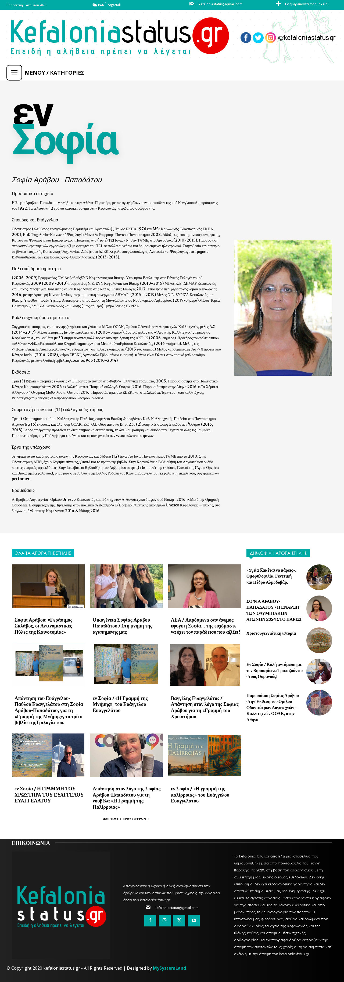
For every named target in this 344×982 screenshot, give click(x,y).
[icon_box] (301, 4)
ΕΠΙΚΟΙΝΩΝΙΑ (31, 839)
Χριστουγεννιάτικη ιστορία (271, 633)
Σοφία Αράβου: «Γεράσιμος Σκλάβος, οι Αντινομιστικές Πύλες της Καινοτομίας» (49, 625)
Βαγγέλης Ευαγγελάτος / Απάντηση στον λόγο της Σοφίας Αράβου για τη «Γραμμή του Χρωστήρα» (203, 705)
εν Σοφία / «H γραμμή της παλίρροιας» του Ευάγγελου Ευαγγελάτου (199, 792)
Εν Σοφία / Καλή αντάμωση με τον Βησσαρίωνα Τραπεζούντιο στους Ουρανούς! (274, 670)
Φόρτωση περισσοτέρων (126, 816)
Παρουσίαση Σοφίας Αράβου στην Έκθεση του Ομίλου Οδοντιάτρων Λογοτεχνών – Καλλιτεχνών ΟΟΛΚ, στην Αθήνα (272, 707)
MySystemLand (169, 965)
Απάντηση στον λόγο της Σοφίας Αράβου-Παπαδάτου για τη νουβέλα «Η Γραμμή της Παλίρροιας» (125, 794)
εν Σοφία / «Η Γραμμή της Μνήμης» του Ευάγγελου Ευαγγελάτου (119, 702)
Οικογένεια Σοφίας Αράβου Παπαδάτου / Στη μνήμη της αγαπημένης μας (121, 625)
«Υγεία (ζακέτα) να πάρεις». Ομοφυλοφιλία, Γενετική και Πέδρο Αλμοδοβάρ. (271, 576)
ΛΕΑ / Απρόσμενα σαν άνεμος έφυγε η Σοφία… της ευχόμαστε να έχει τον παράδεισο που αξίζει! (205, 625)
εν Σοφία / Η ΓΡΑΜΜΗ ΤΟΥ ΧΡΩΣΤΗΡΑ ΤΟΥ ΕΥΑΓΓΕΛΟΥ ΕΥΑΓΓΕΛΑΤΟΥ (48, 792)
